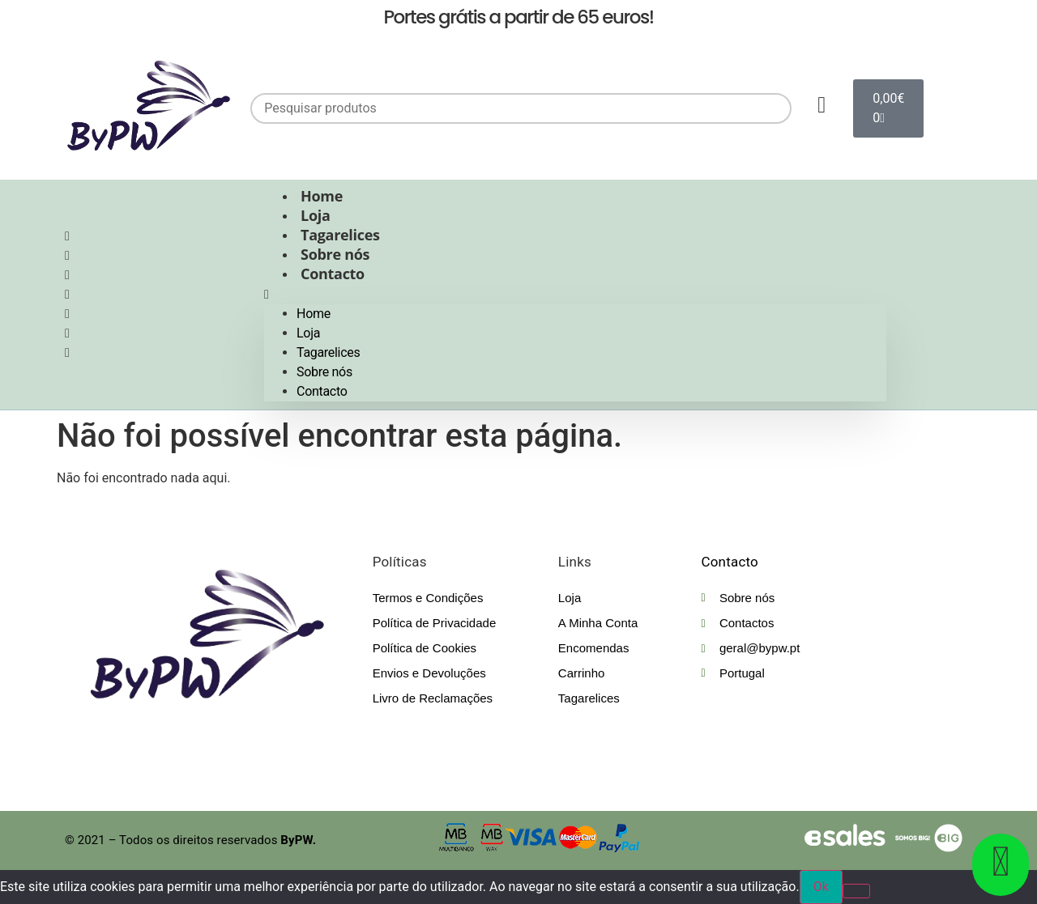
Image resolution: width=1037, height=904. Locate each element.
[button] (575, 294)
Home (322, 196)
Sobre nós (335, 254)
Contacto (333, 273)
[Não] (856, 891)
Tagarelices (340, 234)
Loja (315, 215)
